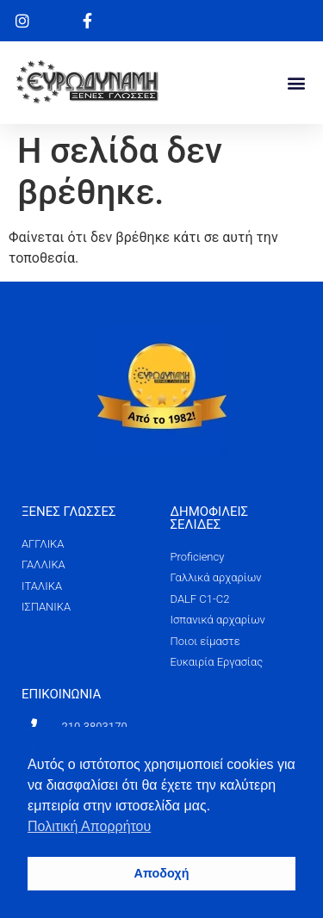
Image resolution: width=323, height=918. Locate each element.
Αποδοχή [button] (161, 873)
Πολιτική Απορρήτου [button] (89, 826)
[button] (296, 82)
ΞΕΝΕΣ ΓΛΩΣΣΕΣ (69, 511)
